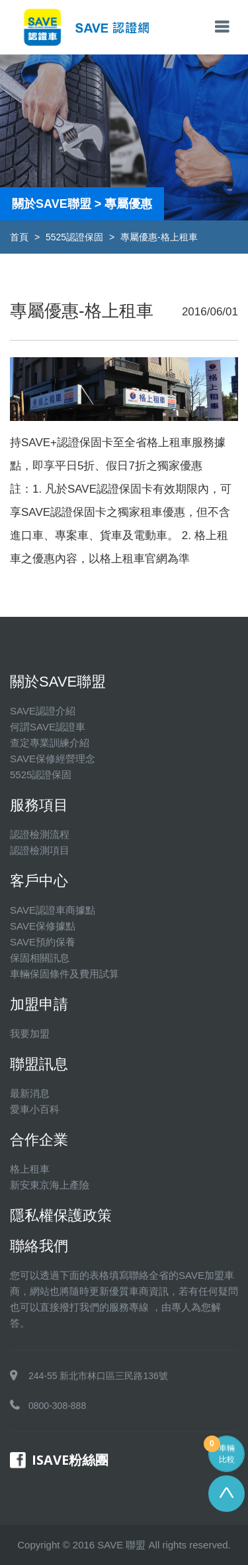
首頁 (19, 237)
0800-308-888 (57, 1405)
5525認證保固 (74, 237)
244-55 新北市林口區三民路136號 (98, 1375)
